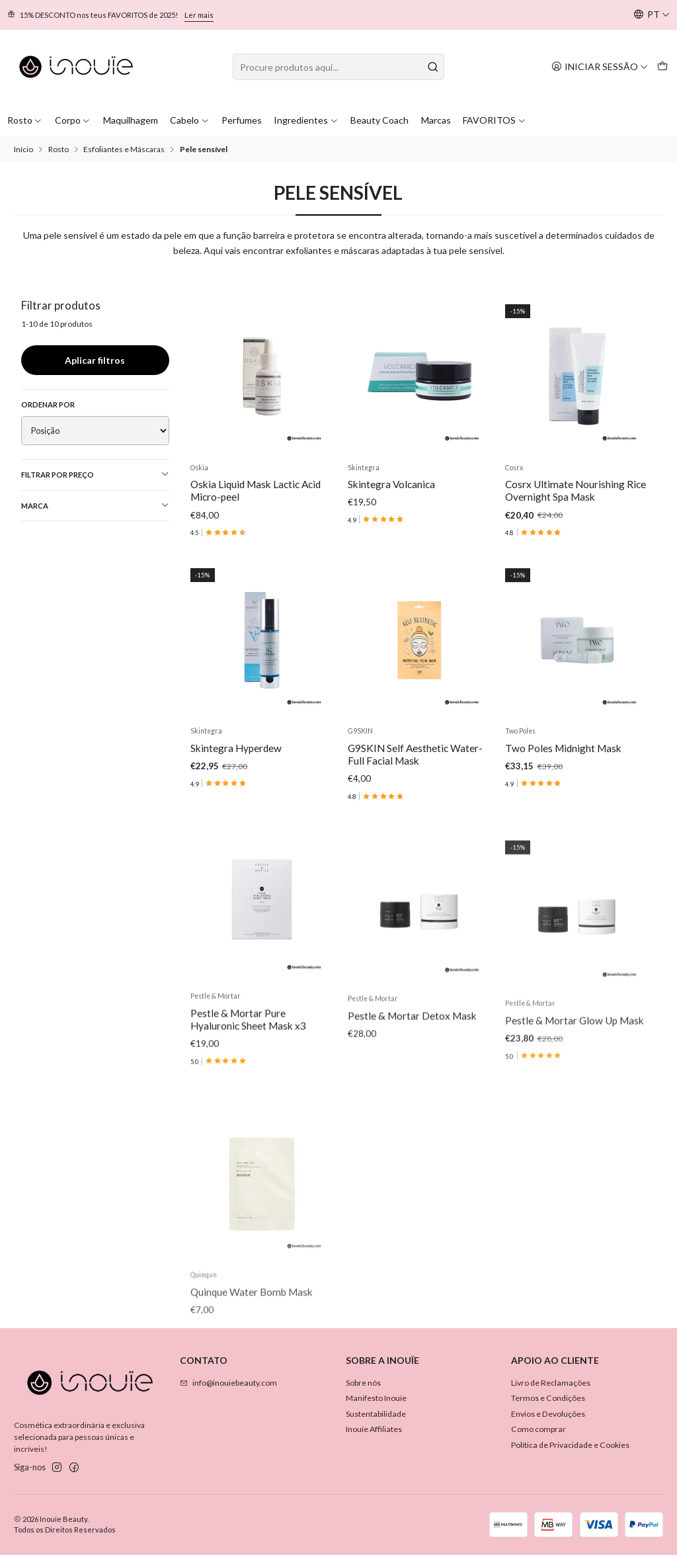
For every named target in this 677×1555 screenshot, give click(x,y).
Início (23, 149)
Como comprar (538, 1429)
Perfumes (241, 120)
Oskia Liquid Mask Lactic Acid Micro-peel (255, 490)
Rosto (25, 120)
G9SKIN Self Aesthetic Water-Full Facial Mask (415, 816)
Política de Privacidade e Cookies (570, 1445)
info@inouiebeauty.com (228, 1383)
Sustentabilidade (376, 1414)
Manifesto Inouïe (376, 1398)
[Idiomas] (651, 15)
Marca (95, 505)
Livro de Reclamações (550, 1383)
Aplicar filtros (95, 360)
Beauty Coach (379, 120)
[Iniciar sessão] (599, 66)
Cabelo (190, 120)
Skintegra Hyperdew (236, 794)
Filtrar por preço (95, 474)
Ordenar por (48, 404)
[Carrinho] (662, 66)
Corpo (73, 120)
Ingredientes (306, 120)
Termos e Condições (548, 1398)
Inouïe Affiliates (374, 1429)
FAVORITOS (494, 120)
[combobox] (338, 67)
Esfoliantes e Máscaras (124, 149)
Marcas (436, 120)
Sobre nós (363, 1383)
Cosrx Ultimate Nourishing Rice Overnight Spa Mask (575, 490)
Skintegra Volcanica (391, 484)
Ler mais (199, 15)
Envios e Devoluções (548, 1414)
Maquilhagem (130, 120)
